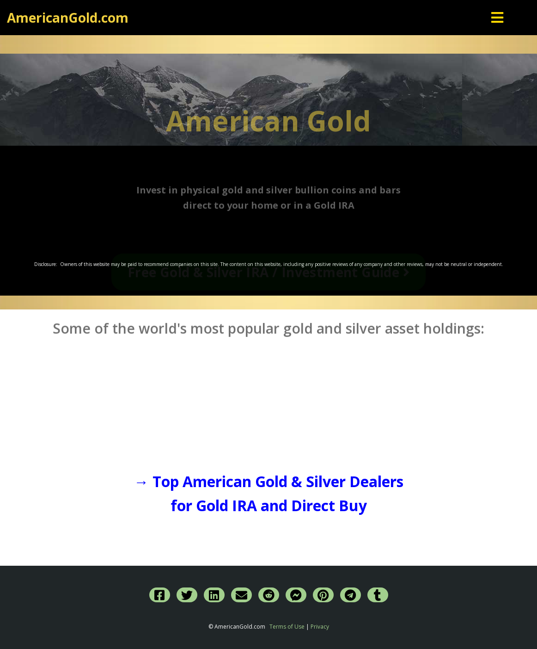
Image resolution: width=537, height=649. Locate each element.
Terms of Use (287, 626)
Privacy (320, 626)
